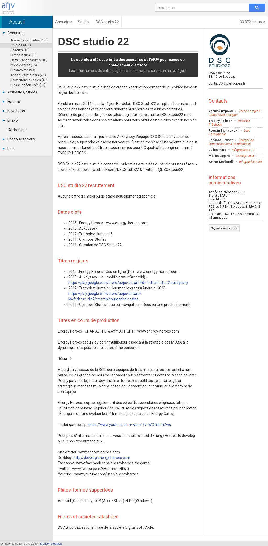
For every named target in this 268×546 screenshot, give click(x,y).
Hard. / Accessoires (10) (28, 60)
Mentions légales (51, 543)
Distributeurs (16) (23, 55)
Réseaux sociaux (19, 139)
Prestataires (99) (22, 70)
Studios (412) (20, 45)
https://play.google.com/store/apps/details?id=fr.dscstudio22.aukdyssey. (128, 282)
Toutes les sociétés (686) (29, 40)
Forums (11, 101)
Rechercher (17, 130)
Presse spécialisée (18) (28, 85)
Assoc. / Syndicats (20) (28, 75)
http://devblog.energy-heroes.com (102, 457)
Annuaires (13, 33)
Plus (8, 149)
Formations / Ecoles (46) (29, 80)
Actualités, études (20, 92)
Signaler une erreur (224, 228)
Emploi (11, 120)
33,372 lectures (252, 22)
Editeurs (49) (20, 50)
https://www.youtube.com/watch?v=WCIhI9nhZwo (129, 425)
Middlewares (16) (23, 65)
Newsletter (14, 111)
